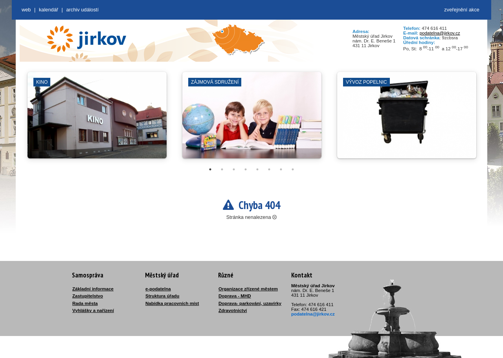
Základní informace (93, 288)
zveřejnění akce (461, 10)
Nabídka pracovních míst (172, 303)
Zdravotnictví (232, 310)
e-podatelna (158, 288)
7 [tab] (281, 169)
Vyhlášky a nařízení (93, 310)
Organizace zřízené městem (248, 288)
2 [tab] (222, 169)
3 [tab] (234, 169)
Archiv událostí (82, 10)
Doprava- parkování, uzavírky (249, 303)
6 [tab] (269, 169)
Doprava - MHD (234, 296)
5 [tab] (257, 169)
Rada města (85, 303)
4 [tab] (246, 169)
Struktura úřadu (162, 296)
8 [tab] (293, 169)
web (26, 10)
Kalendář (48, 10)
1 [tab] (210, 169)
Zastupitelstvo (87, 296)
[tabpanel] (97, 119)
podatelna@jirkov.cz (440, 33)
